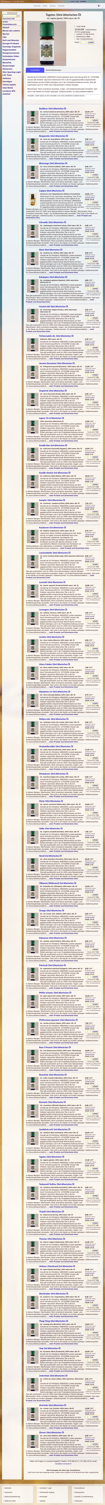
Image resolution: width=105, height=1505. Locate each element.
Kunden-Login (74, 1)
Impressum (8, 1492)
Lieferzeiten (79, 1501)
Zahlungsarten (79, 1492)
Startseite (8, 1488)
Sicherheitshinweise (53, 70)
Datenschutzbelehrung (12, 1496)
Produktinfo (35, 70)
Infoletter (43, 1501)
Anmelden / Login (46, 1488)
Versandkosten (80, 1488)
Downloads (43, 1496)
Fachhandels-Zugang (47, 1492)
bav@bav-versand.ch (63, 1464)
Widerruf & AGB (10, 1501)
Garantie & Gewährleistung (84, 1496)
